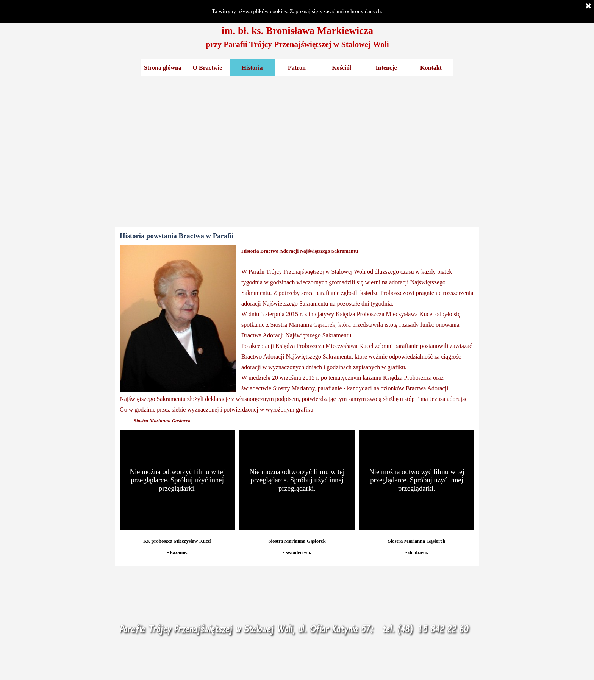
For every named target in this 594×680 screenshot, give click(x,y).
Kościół (341, 67)
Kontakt (431, 67)
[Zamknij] (588, 6)
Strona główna (162, 67)
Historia (252, 67)
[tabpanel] (297, 37)
